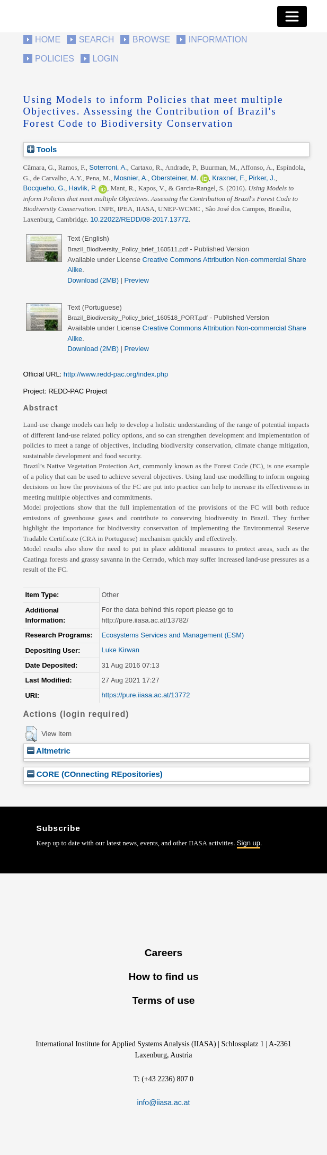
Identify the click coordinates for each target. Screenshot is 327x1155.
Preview (137, 280)
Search (96, 39)
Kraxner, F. (228, 178)
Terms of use (163, 1000)
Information (218, 39)
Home (47, 39)
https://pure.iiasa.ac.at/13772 (146, 695)
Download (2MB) (93, 280)
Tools (42, 149)
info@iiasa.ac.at (163, 1102)
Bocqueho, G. (44, 188)
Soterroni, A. (108, 167)
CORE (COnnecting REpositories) (95, 773)
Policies (54, 58)
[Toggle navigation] (292, 16)
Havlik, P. (83, 188)
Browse (151, 39)
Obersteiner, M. (175, 178)
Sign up (248, 843)
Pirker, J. (262, 178)
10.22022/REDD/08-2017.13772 (139, 219)
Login (106, 58)
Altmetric (48, 750)
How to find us (163, 976)
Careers (163, 952)
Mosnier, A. (131, 178)
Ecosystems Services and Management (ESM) (173, 635)
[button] (31, 734)
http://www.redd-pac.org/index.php (116, 374)
